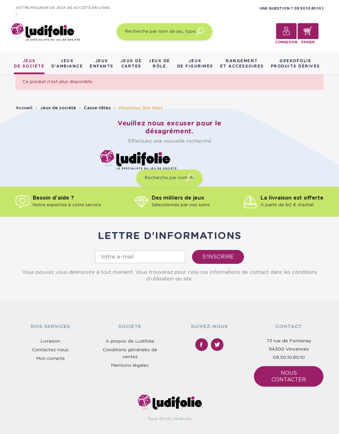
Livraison (50, 341)
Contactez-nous (50, 350)
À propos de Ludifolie (130, 341)
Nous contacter (288, 376)
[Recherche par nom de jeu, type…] (165, 31)
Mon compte (50, 358)
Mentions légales (130, 365)
